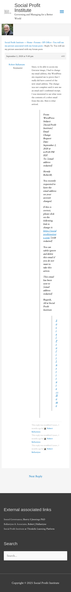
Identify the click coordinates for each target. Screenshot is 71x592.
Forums (37, 42)
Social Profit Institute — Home (18, 42)
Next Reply (35, 476)
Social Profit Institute (27, 8)
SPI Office (46, 42)
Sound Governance (13, 519)
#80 (63, 56)
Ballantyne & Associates (15, 524)
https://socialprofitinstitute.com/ (49, 234)
